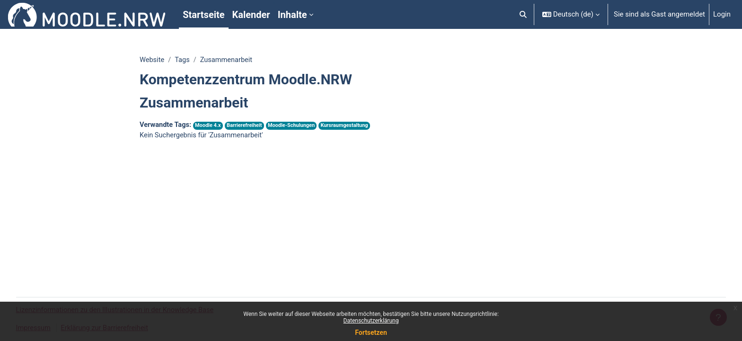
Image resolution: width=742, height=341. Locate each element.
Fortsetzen (371, 332)
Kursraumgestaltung (350, 126)
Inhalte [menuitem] (292, 14)
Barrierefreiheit (247, 126)
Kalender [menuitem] (251, 14)
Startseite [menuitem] (203, 14)
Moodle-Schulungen (296, 126)
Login (722, 14)
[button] (523, 14)
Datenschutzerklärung (371, 320)
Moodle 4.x (210, 126)
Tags (183, 60)
